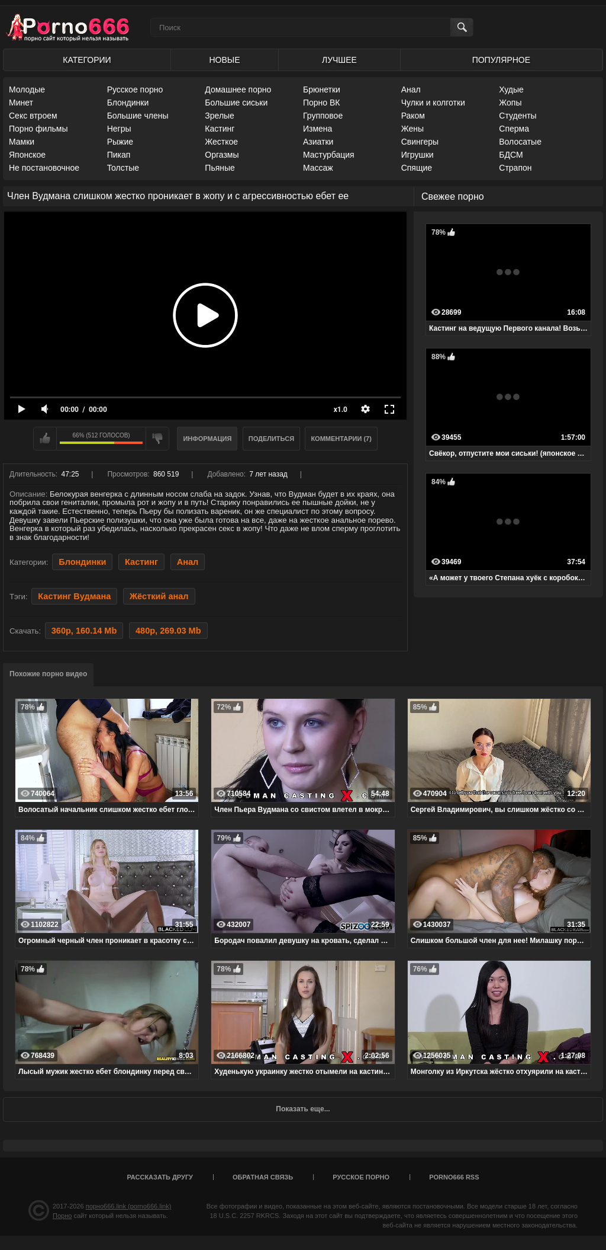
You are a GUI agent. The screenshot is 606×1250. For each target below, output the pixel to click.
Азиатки (318, 141)
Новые (224, 60)
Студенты (517, 115)
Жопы (510, 102)
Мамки (21, 141)
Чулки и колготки (433, 102)
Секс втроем (33, 115)
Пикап (119, 154)
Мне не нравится (157, 438)
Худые (511, 89)
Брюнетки (321, 89)
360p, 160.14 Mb (84, 630)
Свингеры (420, 141)
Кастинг (219, 128)
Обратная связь (263, 1177)
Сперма (514, 128)
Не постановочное (44, 167)
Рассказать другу (160, 1177)
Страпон (515, 167)
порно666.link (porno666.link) (129, 1206)
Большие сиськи (236, 102)
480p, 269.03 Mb (168, 630)
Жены (412, 128)
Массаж (318, 167)
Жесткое (221, 141)
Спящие (416, 167)
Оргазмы (221, 154)
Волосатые (520, 141)
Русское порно (135, 89)
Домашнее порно (238, 89)
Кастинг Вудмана (74, 596)
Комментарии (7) (341, 438)
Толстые (123, 167)
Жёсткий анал (159, 596)
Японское (27, 154)
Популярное (501, 60)
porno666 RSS (454, 1177)
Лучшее (339, 60)
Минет (21, 102)
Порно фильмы (38, 128)
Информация (207, 438)
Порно (62, 1215)
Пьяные (220, 167)
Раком (413, 115)
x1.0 (340, 409)
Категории (87, 60)
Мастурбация (328, 154)
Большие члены (138, 115)
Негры (119, 128)
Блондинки (128, 102)
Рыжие (120, 141)
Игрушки (417, 154)
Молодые (27, 89)
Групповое (323, 115)
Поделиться (271, 438)
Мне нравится (45, 438)
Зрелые (219, 115)
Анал (411, 89)
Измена (317, 128)
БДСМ (511, 154)
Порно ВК (321, 102)
